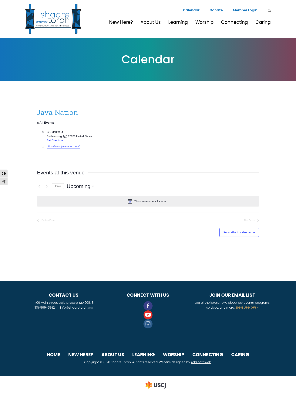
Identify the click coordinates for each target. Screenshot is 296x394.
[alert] (148, 201)
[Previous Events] (39, 186)
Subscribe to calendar (237, 232)
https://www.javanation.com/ (63, 146)
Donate (216, 10)
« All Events (45, 122)
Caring (263, 22)
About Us (150, 22)
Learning (178, 22)
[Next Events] (46, 186)
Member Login (245, 10)
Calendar (191, 10)
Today (58, 186)
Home (53, 354)
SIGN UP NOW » (246, 307)
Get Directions (54, 140)
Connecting (234, 22)
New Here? (121, 22)
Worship (204, 22)
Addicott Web (201, 362)
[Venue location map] (203, 144)
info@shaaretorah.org (76, 307)
